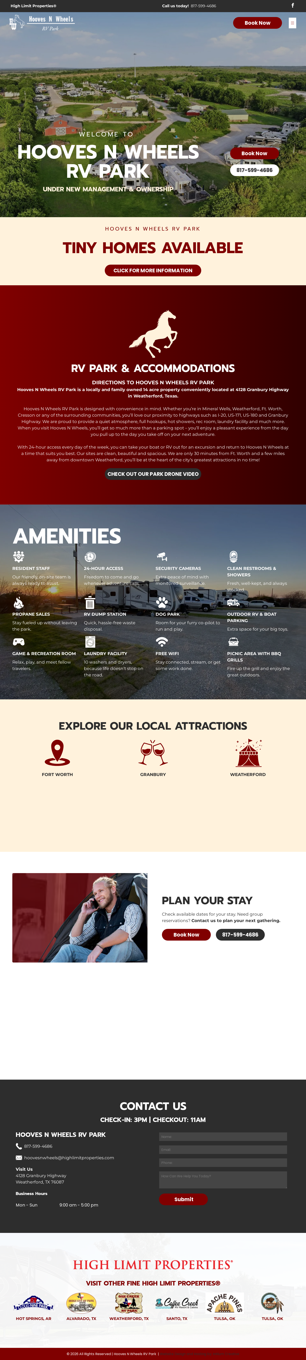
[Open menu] (292, 23)
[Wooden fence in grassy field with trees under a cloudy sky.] (77, 825)
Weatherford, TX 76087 (40, 1182)
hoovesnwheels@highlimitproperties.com (69, 1157)
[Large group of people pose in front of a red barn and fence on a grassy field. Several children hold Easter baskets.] (26, 825)
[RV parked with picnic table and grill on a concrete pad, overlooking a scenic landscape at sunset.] (229, 825)
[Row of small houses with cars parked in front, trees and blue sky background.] (178, 825)
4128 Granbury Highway (41, 1175)
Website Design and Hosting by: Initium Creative (199, 1353)
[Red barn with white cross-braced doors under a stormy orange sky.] (127, 825)
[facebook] (292, 6)
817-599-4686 (203, 6)
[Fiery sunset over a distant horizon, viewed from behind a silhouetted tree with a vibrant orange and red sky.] (279, 825)
